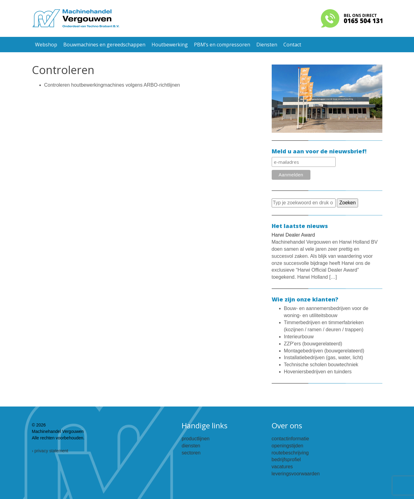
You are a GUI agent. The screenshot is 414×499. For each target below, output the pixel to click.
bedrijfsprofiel (286, 459)
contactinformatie (290, 438)
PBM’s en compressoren (222, 44)
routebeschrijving (290, 452)
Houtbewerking (170, 44)
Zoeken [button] (347, 202)
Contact (292, 44)
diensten (191, 445)
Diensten (266, 44)
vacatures (282, 466)
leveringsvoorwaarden (296, 473)
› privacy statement (50, 450)
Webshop (46, 44)
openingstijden (287, 445)
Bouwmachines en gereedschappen (104, 44)
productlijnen (196, 438)
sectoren (191, 452)
